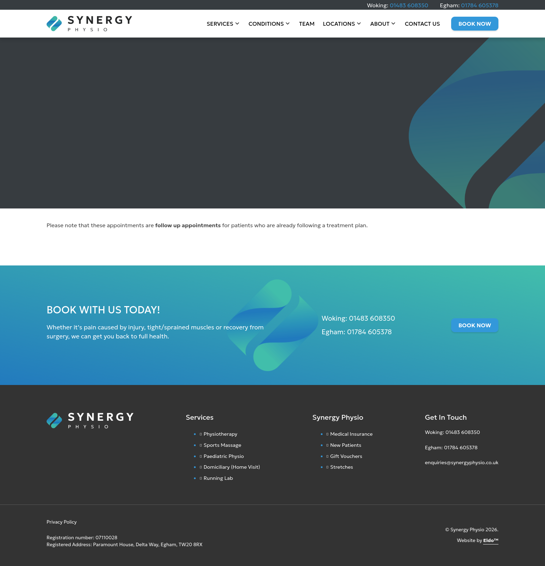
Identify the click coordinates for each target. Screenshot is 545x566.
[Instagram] (426, 479)
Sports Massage (223, 445)
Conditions (266, 24)
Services (220, 24)
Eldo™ (490, 540)
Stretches (341, 467)
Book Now (474, 24)
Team (307, 24)
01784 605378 (479, 5)
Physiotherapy (220, 434)
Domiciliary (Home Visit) (232, 467)
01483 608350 (409, 5)
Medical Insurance (351, 434)
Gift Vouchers (346, 456)
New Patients (345, 445)
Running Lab (218, 478)
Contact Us (422, 24)
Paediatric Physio (224, 456)
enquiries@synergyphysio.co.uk (461, 462)
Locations (339, 24)
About (379, 24)
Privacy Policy (62, 522)
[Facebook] (433, 479)
